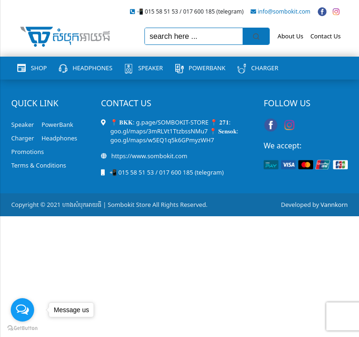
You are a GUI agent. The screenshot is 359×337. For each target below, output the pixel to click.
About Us (290, 36)
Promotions (27, 151)
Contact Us (325, 36)
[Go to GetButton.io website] (22, 327)
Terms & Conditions (38, 165)
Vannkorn (334, 204)
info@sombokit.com (284, 11)
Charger (264, 68)
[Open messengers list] (22, 310)
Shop (39, 68)
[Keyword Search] (194, 36)
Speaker (150, 68)
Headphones (92, 68)
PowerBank (207, 68)
